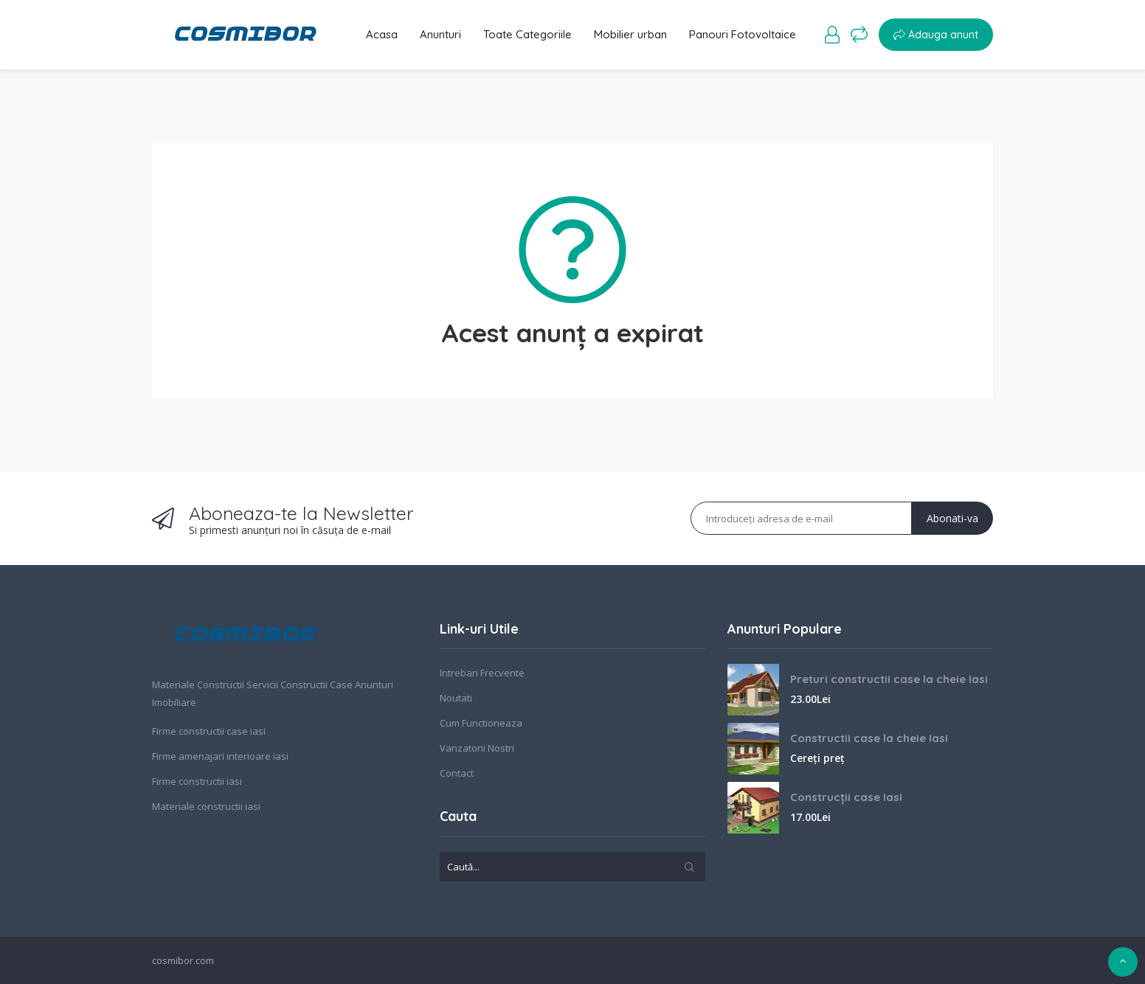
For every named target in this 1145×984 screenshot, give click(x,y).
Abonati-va (952, 518)
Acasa (382, 34)
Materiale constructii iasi (206, 806)
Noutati (456, 697)
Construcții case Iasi (846, 797)
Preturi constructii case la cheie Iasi (889, 679)
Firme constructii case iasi (209, 731)
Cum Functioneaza (481, 723)
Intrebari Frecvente (482, 672)
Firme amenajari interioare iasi (220, 756)
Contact (457, 773)
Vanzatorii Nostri (477, 748)
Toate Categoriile (527, 34)
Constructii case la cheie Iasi (869, 738)
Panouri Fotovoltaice (742, 34)
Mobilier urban (630, 34)
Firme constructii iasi (197, 781)
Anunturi (440, 34)
